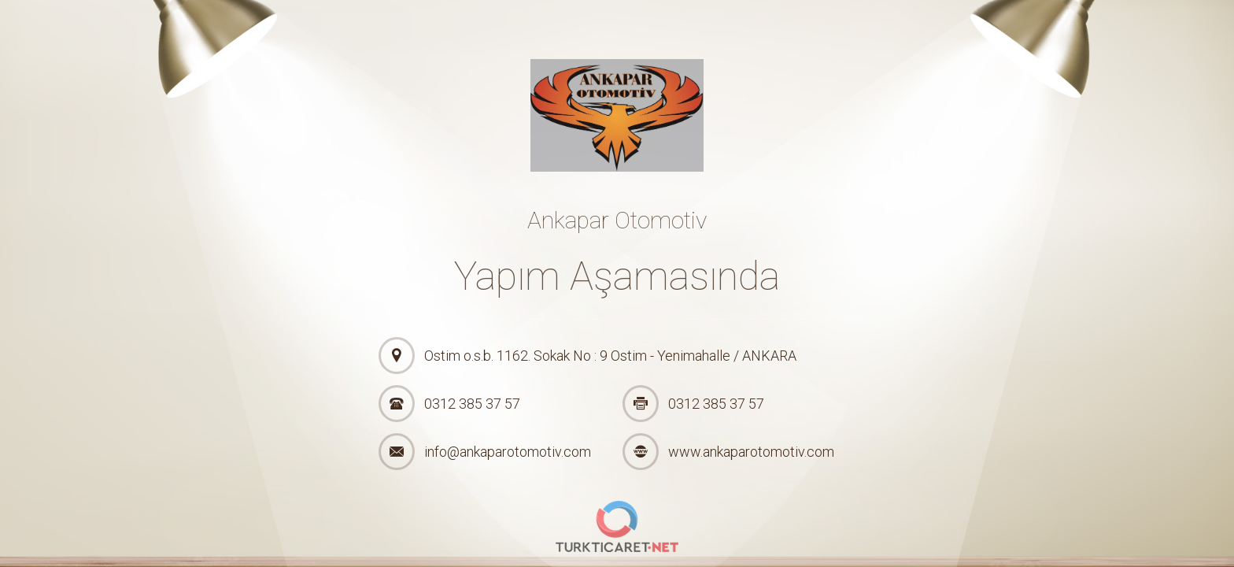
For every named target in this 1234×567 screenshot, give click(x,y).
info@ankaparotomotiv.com (507, 451)
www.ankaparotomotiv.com (751, 451)
